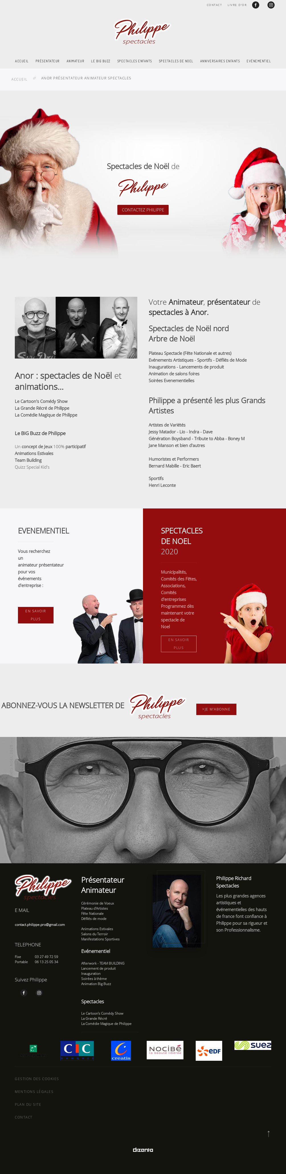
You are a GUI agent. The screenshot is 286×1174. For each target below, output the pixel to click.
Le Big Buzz (101, 61)
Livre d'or (237, 5)
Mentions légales (34, 1091)
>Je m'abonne (216, 709)
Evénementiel (259, 61)
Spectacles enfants (134, 61)
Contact (214, 5)
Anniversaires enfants (220, 61)
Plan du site (28, 1104)
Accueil (22, 61)
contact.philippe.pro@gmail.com (40, 924)
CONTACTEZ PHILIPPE (143, 210)
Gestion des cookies (37, 1078)
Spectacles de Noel (176, 61)
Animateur (76, 61)
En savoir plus (35, 615)
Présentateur (48, 61)
